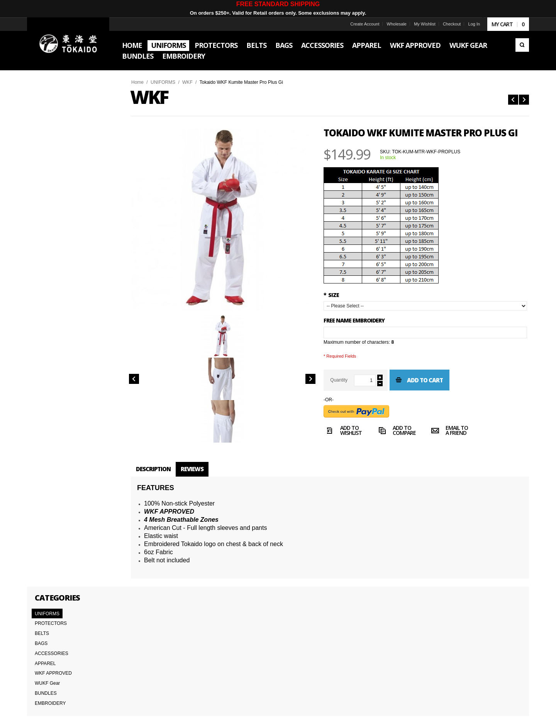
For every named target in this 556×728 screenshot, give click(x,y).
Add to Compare (401, 431)
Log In (469, 24)
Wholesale (392, 24)
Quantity (343, 380)
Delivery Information (54, 673)
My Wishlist (420, 24)
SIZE (336, 295)
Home (142, 82)
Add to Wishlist (347, 431)
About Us (42, 648)
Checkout (447, 24)
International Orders (53, 682)
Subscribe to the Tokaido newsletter (413, 655)
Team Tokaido (47, 656)
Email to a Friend (454, 431)
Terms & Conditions (53, 665)
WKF (192, 82)
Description (158, 469)
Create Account (359, 24)
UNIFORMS (167, 82)
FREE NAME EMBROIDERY (358, 320)
